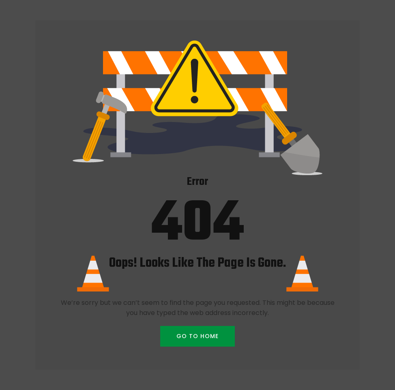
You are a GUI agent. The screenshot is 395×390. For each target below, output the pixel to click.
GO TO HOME (197, 336)
